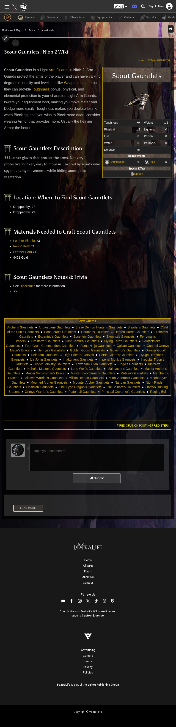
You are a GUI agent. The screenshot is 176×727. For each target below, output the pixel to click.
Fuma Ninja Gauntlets (95, 346)
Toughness (41, 89)
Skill (152, 162)
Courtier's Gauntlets (95, 332)
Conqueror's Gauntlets (60, 332)
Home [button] (26, 17)
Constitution (117, 162)
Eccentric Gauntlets (87, 336)
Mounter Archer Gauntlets (91, 382)
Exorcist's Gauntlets (120, 336)
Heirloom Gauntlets (44, 355)
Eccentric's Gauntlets (53, 336)
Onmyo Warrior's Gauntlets (44, 391)
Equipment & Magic (12, 30)
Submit (97, 478)
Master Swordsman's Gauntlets (93, 373)
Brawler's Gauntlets (141, 327)
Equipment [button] (100, 17)
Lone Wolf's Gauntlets (86, 369)
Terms (88, 661)
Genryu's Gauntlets (51, 350)
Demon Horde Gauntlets (132, 332)
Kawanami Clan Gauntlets (94, 364)
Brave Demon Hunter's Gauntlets (98, 327)
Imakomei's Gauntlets (78, 359)
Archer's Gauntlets (20, 327)
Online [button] (126, 17)
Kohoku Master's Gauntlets (46, 369)
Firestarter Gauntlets (45, 341)
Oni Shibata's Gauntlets (123, 387)
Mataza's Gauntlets (134, 373)
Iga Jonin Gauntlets (44, 359)
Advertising (88, 650)
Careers (88, 655)
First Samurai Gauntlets (82, 341)
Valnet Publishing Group (103, 684)
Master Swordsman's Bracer (45, 373)
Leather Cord (22, 252)
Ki (96, 108)
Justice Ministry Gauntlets (52, 364)
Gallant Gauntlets (129, 346)
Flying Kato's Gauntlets (120, 341)
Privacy (88, 667)
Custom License (93, 615)
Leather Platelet (24, 241)
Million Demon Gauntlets (86, 378)
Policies (88, 672)
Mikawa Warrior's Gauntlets (44, 378)
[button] (120, 7)
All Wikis (88, 565)
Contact (88, 582)
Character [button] (74, 17)
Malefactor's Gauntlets (123, 369)
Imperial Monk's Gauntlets (117, 359)
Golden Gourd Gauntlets (87, 350)
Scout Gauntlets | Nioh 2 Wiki (36, 52)
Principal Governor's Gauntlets (123, 391)
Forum (88, 571)
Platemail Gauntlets (82, 391)
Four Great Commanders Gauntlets (50, 346)
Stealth (138, 173)
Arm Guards (47, 30)
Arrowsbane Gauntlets (54, 327)
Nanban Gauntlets (127, 382)
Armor (32, 30)
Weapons (71, 83)
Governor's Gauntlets (125, 350)
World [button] (147, 17)
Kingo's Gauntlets (130, 364)
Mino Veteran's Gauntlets (127, 378)
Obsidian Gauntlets (40, 387)
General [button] (48, 17)
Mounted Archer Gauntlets (49, 382)
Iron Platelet (21, 246)
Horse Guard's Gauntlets (116, 355)
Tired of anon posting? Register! (143, 425)
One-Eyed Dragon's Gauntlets (80, 387)
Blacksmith (27, 286)
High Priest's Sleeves (79, 355)
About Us (88, 577)
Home (88, 560)
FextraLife (63, 684)
